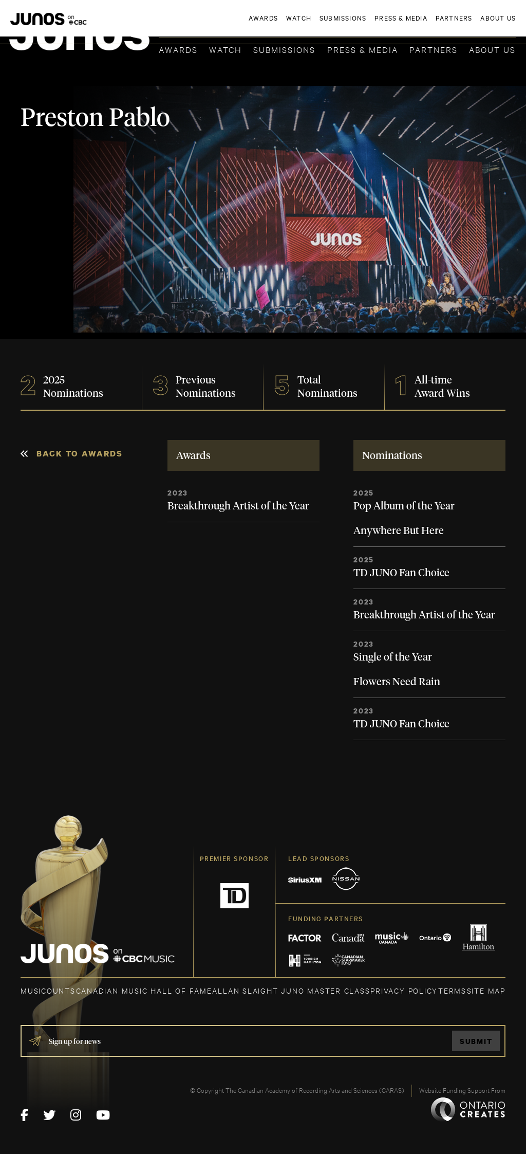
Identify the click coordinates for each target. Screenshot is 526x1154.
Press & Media (362, 49)
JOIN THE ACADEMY (372, 24)
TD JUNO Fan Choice (401, 573)
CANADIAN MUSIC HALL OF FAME (144, 990)
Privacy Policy (404, 990)
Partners (433, 49)
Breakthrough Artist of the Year (238, 506)
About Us (492, 49)
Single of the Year (392, 657)
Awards (178, 49)
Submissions (284, 49)
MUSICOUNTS (48, 990)
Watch (225, 49)
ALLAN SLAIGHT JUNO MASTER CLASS (291, 990)
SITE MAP (486, 990)
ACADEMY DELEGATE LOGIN (467, 24)
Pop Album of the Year (404, 506)
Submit (476, 1041)
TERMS (452, 990)
